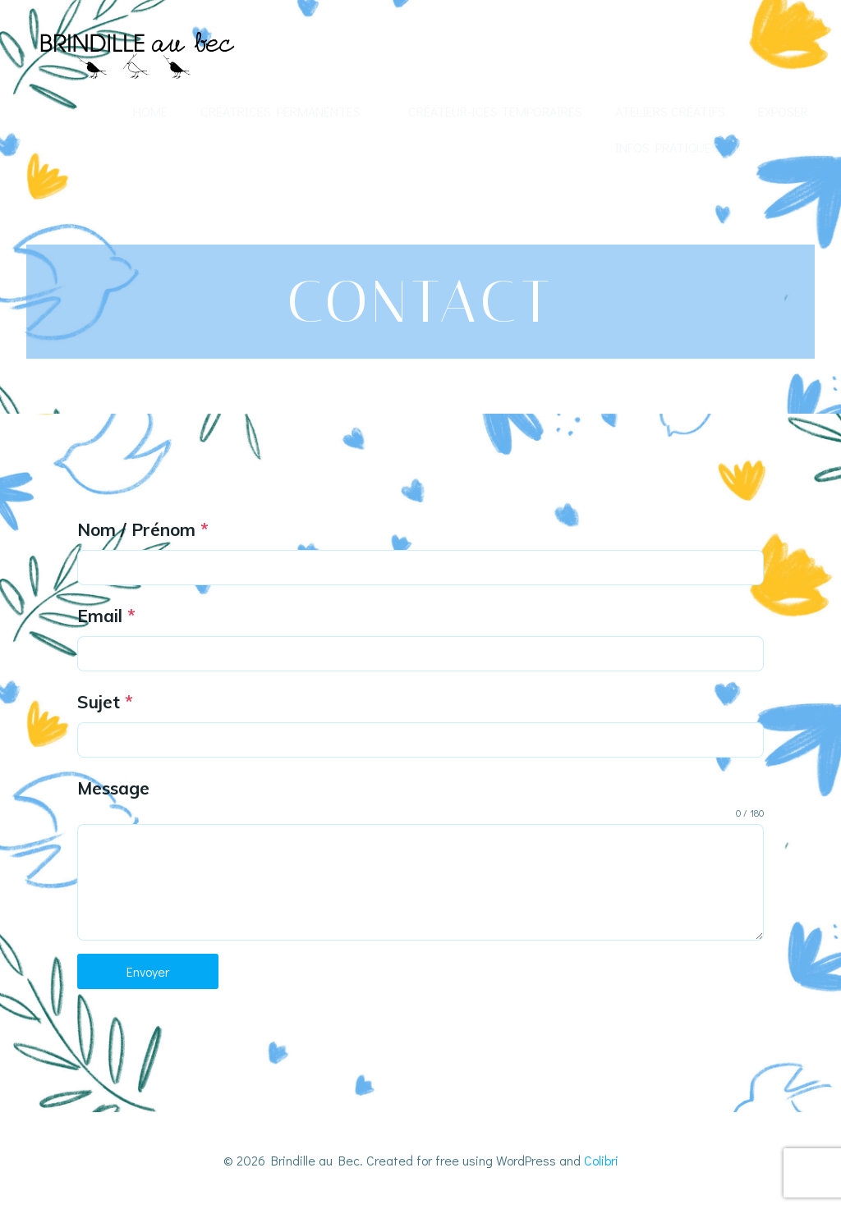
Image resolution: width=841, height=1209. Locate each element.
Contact (779, 147)
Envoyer (147, 971)
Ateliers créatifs (670, 111)
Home (150, 111)
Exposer (783, 111)
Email (106, 615)
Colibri (601, 1160)
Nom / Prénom (143, 529)
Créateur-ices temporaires (495, 111)
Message (113, 788)
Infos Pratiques (667, 147)
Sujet (105, 701)
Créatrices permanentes (287, 111)
